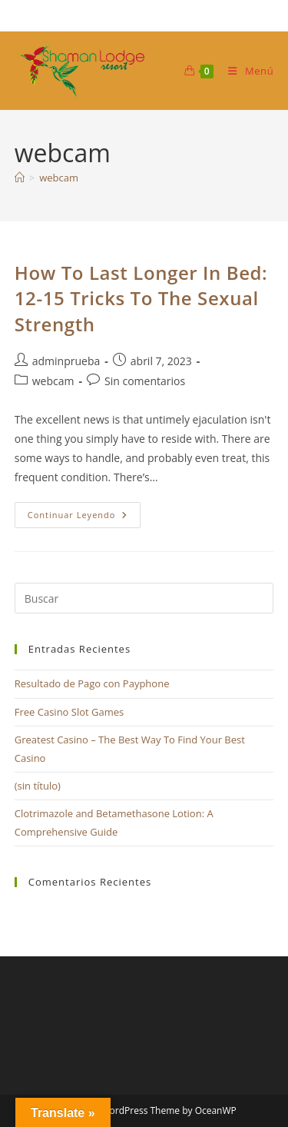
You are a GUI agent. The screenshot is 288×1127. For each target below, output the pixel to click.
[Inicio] (20, 178)
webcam (58, 178)
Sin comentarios (144, 381)
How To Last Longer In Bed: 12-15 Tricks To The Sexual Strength (141, 298)
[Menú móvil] (245, 71)
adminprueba (66, 361)
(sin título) (38, 786)
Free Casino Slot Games (69, 712)
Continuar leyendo (84, 517)
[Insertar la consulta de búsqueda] (144, 598)
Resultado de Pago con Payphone (92, 683)
